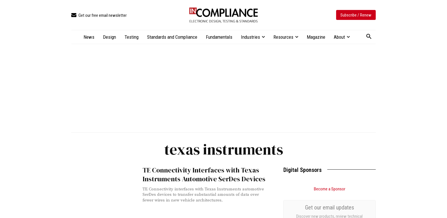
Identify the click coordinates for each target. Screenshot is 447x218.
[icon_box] (99, 15)
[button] (369, 37)
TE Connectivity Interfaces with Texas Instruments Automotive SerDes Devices (196, 174)
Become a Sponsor (329, 189)
